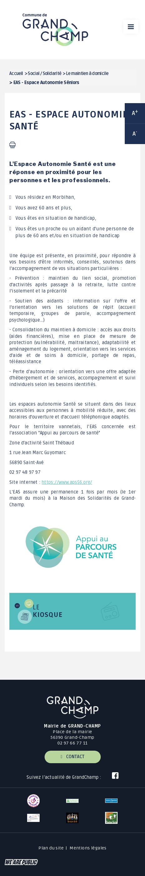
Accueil (16, 73)
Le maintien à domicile (87, 73)
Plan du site (51, 848)
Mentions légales (88, 848)
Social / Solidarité (44, 73)
